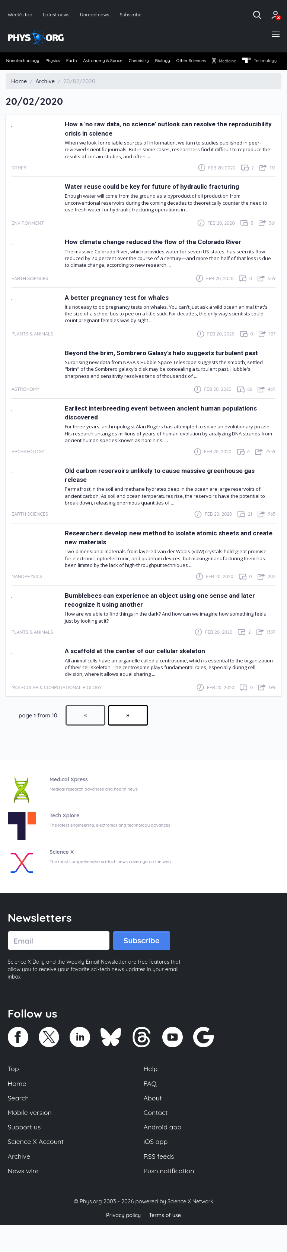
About (153, 1121)
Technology (24, 75)
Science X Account (37, 1167)
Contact (156, 1136)
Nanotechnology (23, 62)
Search (19, 1121)
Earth (83, 62)
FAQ (150, 1106)
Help (151, 1090)
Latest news (58, 15)
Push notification (170, 1198)
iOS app (156, 1167)
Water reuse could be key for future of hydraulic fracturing (163, 200)
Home (18, 1106)
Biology (191, 62)
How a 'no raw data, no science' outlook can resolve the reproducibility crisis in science (157, 142)
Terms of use (166, 1242)
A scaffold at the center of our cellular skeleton (144, 671)
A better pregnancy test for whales (123, 310)
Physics (59, 62)
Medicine (264, 62)
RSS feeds (160, 1182)
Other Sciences (225, 62)
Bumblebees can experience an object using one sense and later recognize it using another (163, 620)
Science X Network (190, 1229)
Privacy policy (122, 1242)
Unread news (98, 15)
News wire (24, 1198)
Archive (20, 1182)
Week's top (21, 15)
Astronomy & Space (120, 62)
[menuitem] (23, 63)
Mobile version (31, 1136)
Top (14, 1090)
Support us (25, 1152)
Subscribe (135, 15)
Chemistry (162, 62)
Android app (164, 1152)
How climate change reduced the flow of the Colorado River (164, 255)
